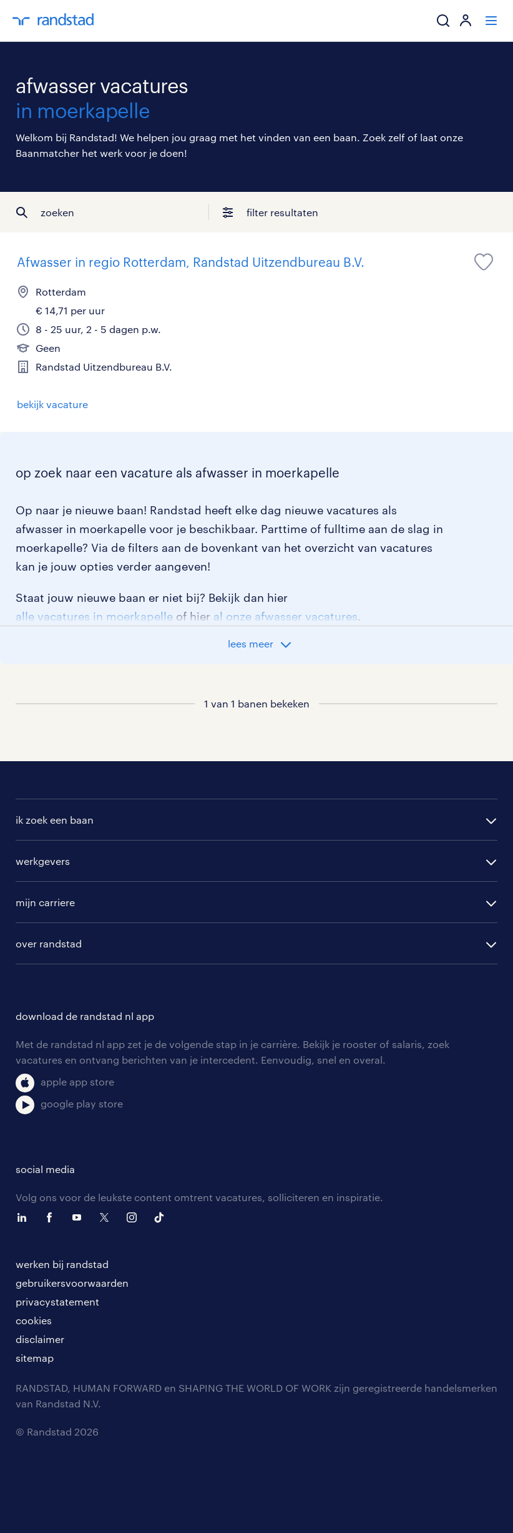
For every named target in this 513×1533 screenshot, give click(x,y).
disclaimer (40, 1339)
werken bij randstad (62, 1264)
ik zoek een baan (55, 820)
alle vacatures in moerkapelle (94, 616)
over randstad (49, 943)
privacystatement (57, 1301)
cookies (34, 1320)
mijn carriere (45, 902)
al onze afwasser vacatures (285, 616)
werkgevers (43, 861)
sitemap (35, 1358)
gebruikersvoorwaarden (72, 1283)
